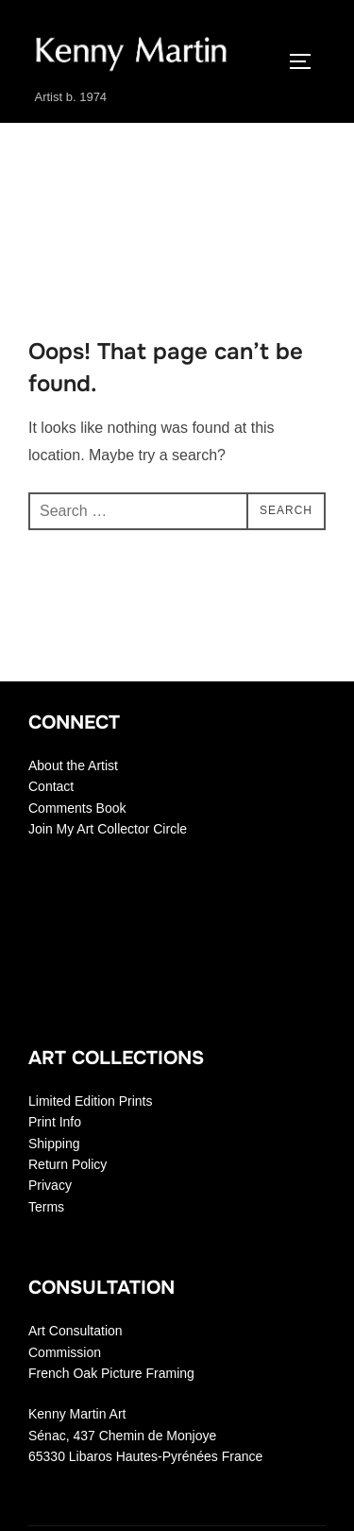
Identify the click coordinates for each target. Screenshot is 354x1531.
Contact (51, 786)
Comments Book (77, 808)
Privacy (50, 1185)
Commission (64, 1352)
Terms (46, 1206)
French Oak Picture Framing (111, 1373)
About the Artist (73, 765)
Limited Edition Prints (90, 1101)
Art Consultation (75, 1330)
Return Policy (67, 1164)
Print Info (54, 1121)
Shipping (54, 1143)
